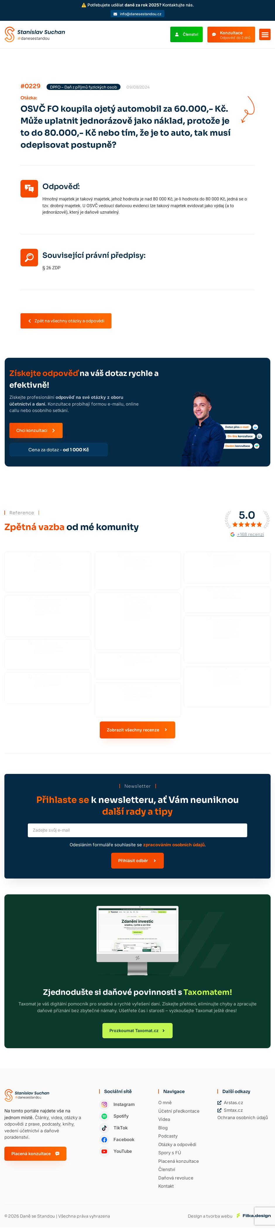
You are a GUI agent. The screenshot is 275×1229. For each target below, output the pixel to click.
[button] (265, 34)
